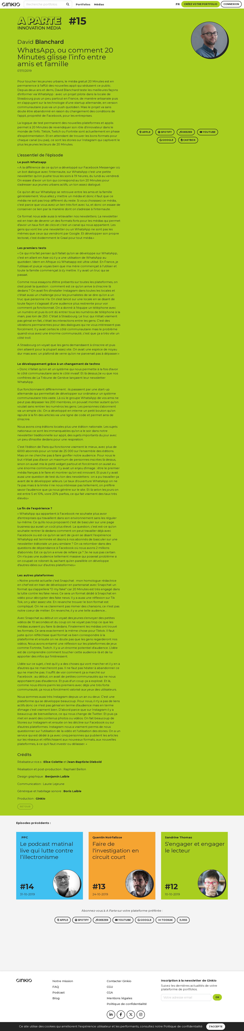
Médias (99, 4)
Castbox (188, 140)
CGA (110, 992)
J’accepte (215, 1026)
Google (166, 140)
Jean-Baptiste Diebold (84, 762)
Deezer (185, 132)
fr (178, 4)
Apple (145, 132)
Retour (25, 806)
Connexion (231, 4)
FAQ (55, 987)
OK (217, 997)
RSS (183, 920)
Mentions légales (119, 998)
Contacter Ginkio (119, 981)
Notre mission (62, 981)
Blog (56, 998)
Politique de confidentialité (183, 1026)
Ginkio (40, 798)
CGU (110, 987)
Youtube (207, 132)
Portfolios (83, 4)
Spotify (165, 132)
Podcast (58, 992)
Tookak (165, 920)
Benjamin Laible (57, 776)
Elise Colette (53, 762)
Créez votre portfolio (200, 4)
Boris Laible (72, 791)
